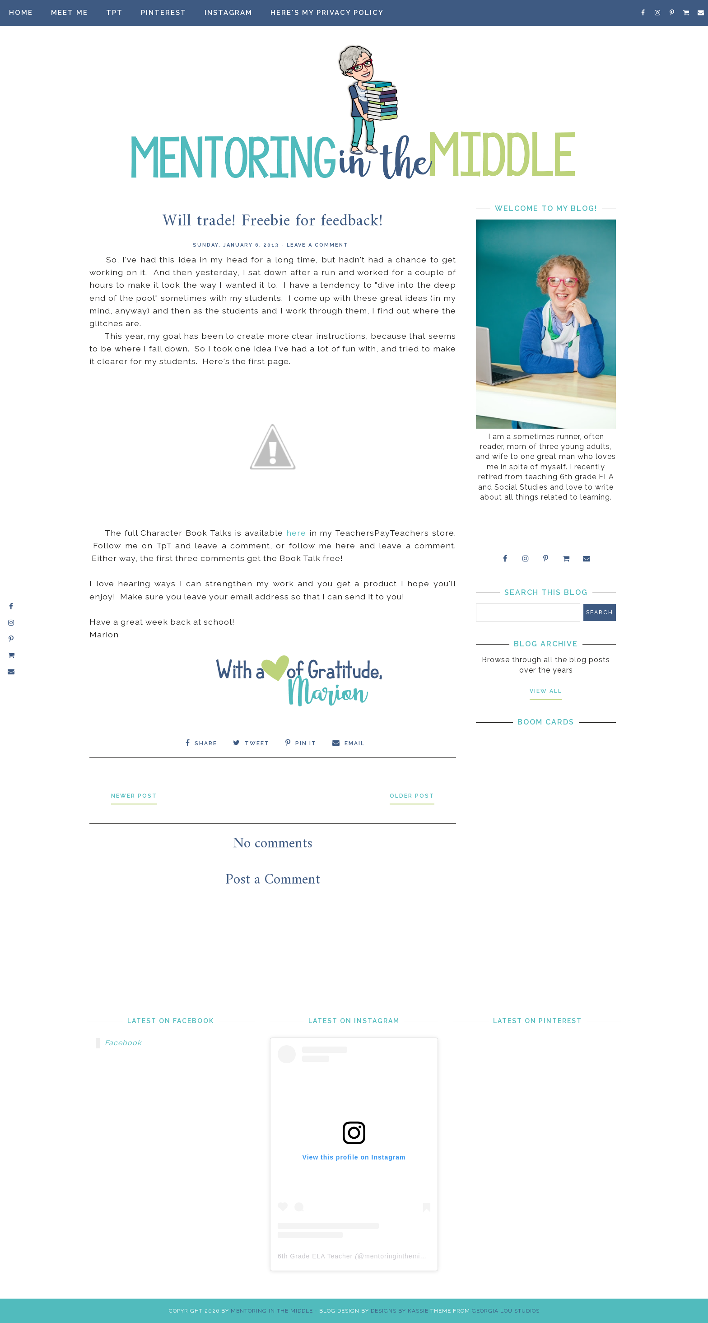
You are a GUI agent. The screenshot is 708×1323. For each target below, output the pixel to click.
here (296, 533)
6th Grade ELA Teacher (315, 1256)
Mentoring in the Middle (272, 1311)
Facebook (123, 1042)
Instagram (228, 13)
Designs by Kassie (400, 1311)
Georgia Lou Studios (506, 1311)
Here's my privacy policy (327, 13)
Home (21, 13)
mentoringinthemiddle (399, 1256)
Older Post (412, 796)
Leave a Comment (317, 245)
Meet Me (69, 13)
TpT (114, 13)
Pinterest (163, 13)
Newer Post (134, 796)
